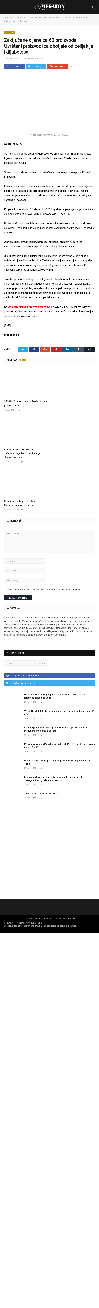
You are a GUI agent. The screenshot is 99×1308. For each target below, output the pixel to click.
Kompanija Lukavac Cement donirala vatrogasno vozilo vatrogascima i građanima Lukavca (53, 779)
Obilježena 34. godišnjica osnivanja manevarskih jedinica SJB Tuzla (57, 762)
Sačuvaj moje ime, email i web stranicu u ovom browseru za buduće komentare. (44, 589)
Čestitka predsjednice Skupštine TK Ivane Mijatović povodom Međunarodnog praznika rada (56, 729)
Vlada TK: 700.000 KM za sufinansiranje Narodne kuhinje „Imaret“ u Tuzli (22, 453)
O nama (38, 918)
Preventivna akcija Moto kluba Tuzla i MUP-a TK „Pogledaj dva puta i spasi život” (59, 746)
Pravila (29, 918)
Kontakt (72, 918)
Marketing (61, 918)
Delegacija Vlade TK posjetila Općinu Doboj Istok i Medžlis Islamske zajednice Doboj (55, 696)
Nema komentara (31, 58)
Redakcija (49, 918)
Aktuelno (9, 32)
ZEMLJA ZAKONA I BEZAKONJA (41, 793)
